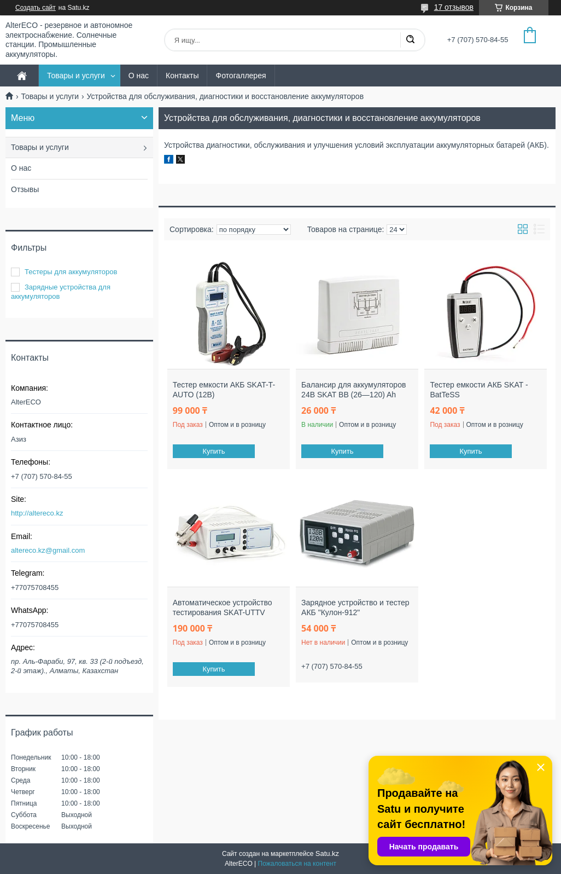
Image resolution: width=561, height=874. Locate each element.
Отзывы (25, 189)
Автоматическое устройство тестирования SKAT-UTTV (222, 607)
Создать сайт (35, 7)
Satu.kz (327, 853)
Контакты (182, 75)
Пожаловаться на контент (297, 863)
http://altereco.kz (37, 513)
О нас (138, 75)
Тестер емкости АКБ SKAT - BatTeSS (479, 389)
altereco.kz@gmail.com (48, 550)
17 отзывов (454, 7)
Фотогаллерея (240, 75)
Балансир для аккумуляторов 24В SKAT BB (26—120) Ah (353, 389)
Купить (213, 451)
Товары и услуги (76, 75)
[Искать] (410, 40)
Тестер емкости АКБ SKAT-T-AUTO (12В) (224, 389)
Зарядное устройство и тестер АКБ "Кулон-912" (355, 607)
